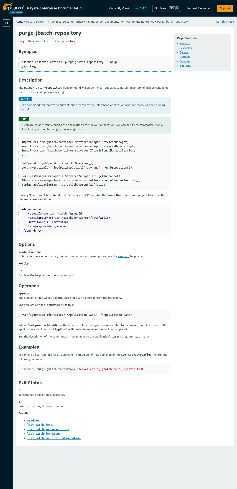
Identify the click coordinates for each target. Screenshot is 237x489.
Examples (73, 70)
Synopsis (73, 52)
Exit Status (74, 75)
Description (74, 57)
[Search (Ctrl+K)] (166, 8)
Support (225, 8)
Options (72, 61)
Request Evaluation (199, 8)
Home (64, 21)
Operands (73, 66)
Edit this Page (225, 21)
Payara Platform (81, 21)
